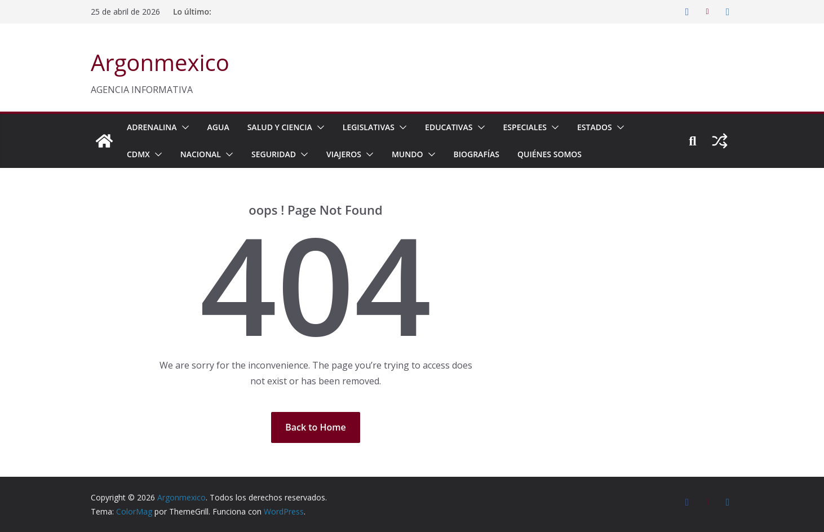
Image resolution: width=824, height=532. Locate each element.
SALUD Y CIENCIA (279, 127)
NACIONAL (200, 154)
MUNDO (407, 154)
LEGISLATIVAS (369, 127)
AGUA (218, 127)
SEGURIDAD (273, 154)
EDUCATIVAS (448, 127)
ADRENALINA (152, 127)
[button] (183, 127)
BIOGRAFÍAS (477, 154)
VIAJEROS (343, 154)
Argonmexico (160, 62)
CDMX (138, 154)
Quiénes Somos (549, 154)
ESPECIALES (525, 127)
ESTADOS (594, 127)
